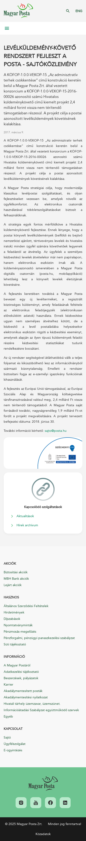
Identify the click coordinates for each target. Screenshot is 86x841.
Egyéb (8, 716)
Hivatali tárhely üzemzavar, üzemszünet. (32, 704)
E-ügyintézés (13, 750)
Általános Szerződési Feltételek (26, 606)
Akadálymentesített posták (23, 691)
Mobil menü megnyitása (7, 28)
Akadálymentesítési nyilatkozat (26, 697)
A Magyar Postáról (17, 665)
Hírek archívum (27, 525)
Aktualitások (25, 516)
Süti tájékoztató (15, 644)
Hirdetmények (14, 612)
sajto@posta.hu (56, 431)
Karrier (8, 684)
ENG (78, 11)
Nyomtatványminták (18, 625)
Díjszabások (12, 619)
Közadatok (43, 834)
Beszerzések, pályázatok (21, 678)
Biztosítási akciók (16, 572)
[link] (43, 783)
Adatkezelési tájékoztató (21, 672)
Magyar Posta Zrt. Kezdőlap (18, 11)
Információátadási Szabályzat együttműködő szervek (41, 710)
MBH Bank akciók (16, 579)
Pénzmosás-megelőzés (20, 632)
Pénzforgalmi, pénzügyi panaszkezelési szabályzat (39, 638)
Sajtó (7, 737)
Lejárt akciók (13, 585)
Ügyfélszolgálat (14, 744)
